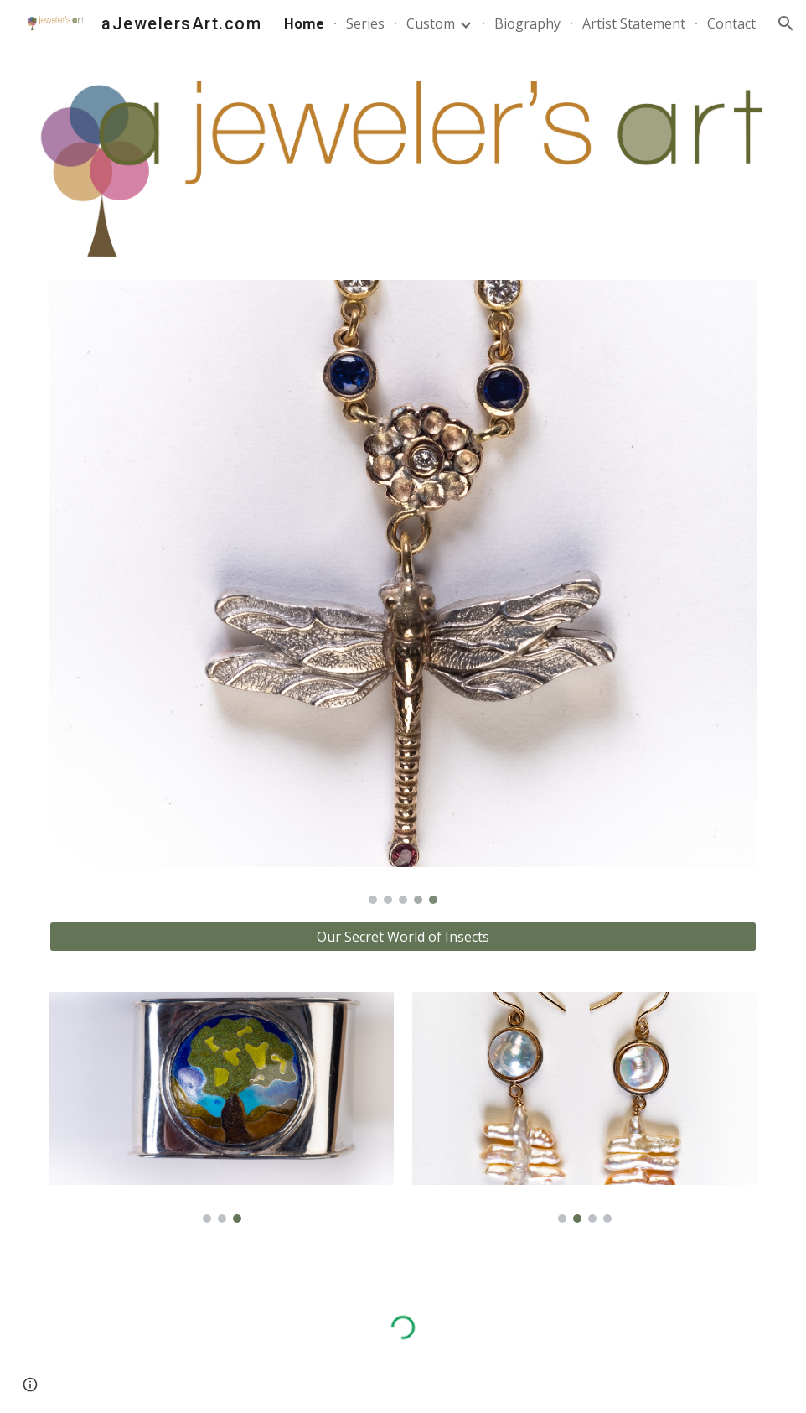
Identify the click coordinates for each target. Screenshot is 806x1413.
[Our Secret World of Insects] (403, 936)
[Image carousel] (403, 592)
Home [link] (304, 23)
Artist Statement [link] (633, 23)
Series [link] (365, 23)
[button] (786, 23)
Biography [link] (527, 23)
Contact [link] (731, 23)
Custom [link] (430, 23)
